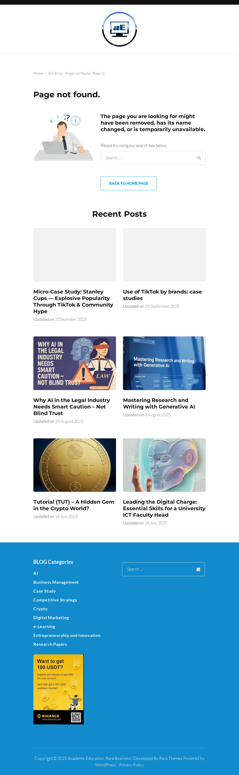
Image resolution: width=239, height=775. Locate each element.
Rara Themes (171, 758)
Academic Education (86, 758)
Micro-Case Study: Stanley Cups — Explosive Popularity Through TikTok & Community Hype (73, 301)
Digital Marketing (51, 617)
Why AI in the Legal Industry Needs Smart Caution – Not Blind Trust (71, 406)
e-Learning (44, 626)
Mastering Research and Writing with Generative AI (159, 403)
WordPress (105, 764)
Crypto (40, 608)
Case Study (44, 590)
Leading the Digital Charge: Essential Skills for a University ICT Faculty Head (164, 508)
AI (35, 573)
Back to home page (128, 183)
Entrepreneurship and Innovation (67, 635)
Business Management (56, 582)
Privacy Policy (131, 764)
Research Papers (50, 644)
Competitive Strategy (55, 599)
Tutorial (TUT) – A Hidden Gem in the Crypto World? (73, 505)
